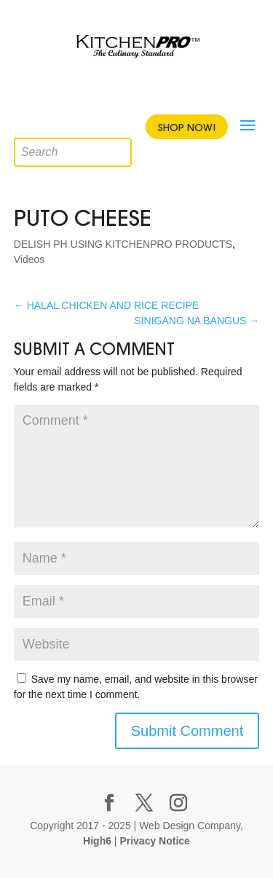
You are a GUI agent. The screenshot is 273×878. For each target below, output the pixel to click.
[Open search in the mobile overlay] (25, 127)
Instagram (173, 93)
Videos (29, 259)
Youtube (148, 93)
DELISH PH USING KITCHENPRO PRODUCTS (123, 244)
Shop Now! (186, 127)
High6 (97, 841)
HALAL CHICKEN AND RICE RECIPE (106, 305)
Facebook (97, 93)
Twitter (122, 93)
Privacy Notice (154, 841)
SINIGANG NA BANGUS (196, 320)
